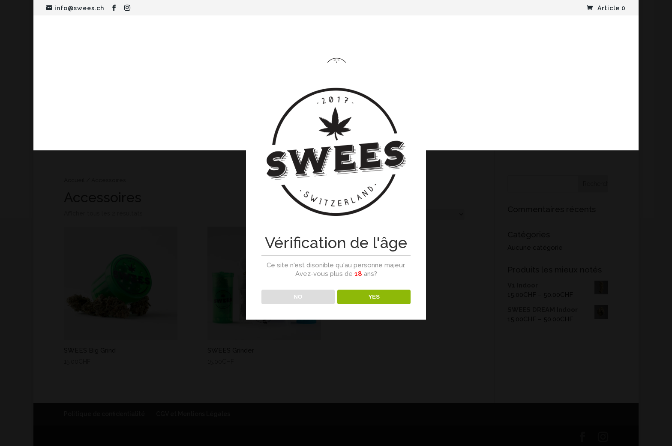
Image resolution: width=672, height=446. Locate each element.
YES (374, 296)
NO (298, 296)
